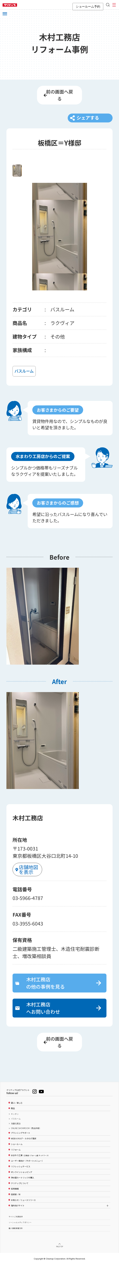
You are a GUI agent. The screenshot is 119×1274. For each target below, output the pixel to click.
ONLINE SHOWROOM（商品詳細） (26, 1137)
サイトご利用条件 (16, 1225)
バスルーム (16, 1127)
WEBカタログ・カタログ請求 (23, 1147)
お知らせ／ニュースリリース (23, 1209)
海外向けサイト (17, 1214)
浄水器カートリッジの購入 (22, 1186)
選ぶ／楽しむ (17, 1112)
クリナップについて (19, 1192)
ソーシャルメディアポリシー (20, 1231)
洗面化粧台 (16, 1132)
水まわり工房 (30, 1164)
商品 (13, 1117)
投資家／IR (15, 1203)
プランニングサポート (20, 1142)
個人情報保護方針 (16, 1237)
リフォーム (16, 1158)
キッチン (15, 1123)
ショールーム (17, 1153)
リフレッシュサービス (20, 1175)
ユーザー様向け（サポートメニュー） (27, 1170)
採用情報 (15, 1198)
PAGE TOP (59, 1255)
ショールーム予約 (88, 6)
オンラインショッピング (21, 1181)
